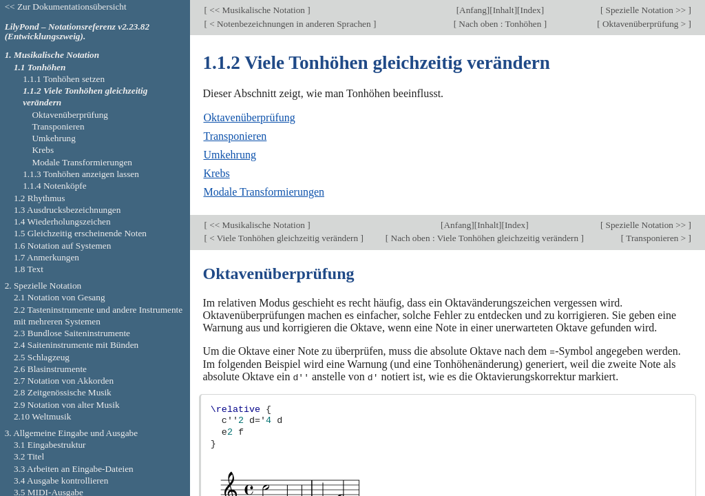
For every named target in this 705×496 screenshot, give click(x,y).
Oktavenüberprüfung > (644, 24)
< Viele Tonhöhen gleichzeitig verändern (284, 238)
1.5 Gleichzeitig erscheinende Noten (80, 233)
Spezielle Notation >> (645, 10)
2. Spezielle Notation (43, 285)
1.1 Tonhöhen (39, 67)
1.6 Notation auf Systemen (62, 245)
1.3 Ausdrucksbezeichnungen (67, 210)
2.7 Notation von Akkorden (64, 380)
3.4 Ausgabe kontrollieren (61, 480)
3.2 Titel (29, 456)
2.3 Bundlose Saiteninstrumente (72, 333)
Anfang (473, 10)
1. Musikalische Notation (52, 55)
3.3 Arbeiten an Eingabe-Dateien (74, 469)
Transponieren (234, 136)
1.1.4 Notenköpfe (54, 185)
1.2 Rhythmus (39, 198)
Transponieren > (656, 238)
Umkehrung (229, 155)
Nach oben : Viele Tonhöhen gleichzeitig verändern (484, 238)
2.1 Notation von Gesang (59, 297)
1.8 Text (28, 269)
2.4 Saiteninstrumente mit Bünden (76, 345)
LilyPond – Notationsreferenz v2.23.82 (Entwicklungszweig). (77, 31)
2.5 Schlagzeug (42, 357)
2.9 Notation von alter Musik (67, 405)
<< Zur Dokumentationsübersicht (66, 6)
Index (530, 10)
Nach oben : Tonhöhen (500, 24)
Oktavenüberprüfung (249, 117)
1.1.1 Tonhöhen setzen (64, 79)
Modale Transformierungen (263, 192)
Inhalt (503, 10)
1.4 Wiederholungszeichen (62, 221)
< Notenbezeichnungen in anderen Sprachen (290, 24)
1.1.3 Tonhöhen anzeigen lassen (81, 174)
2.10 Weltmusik (42, 416)
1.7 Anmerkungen (46, 257)
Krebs (216, 173)
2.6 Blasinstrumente (50, 369)
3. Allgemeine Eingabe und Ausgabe (71, 433)
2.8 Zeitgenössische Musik (63, 392)
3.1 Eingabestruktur (50, 445)
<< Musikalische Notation (257, 10)
